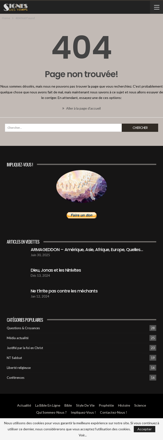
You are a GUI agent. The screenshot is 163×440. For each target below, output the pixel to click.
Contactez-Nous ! (113, 412)
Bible (68, 405)
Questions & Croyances (23, 328)
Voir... (83, 435)
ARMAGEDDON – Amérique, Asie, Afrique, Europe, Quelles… (87, 249)
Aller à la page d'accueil (81, 108)
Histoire (124, 405)
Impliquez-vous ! (83, 412)
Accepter (144, 429)
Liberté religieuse (19, 368)
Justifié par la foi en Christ (25, 348)
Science (140, 405)
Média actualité (17, 338)
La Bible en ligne (47, 405)
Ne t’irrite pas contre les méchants (64, 291)
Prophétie (106, 405)
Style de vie (85, 405)
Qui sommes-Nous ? (51, 412)
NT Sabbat (14, 358)
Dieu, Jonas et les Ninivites (56, 270)
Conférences (15, 378)
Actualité (24, 405)
